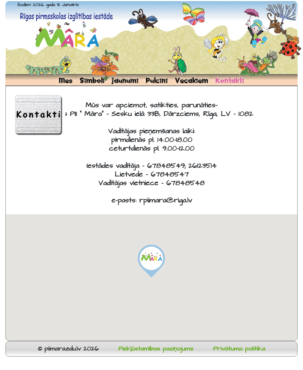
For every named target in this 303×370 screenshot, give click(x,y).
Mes (66, 80)
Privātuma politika (239, 348)
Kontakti (229, 80)
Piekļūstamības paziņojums (155, 348)
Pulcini (157, 80)
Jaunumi (125, 80)
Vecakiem (191, 80)
